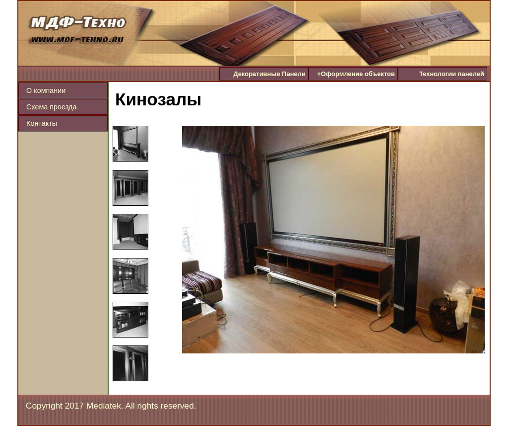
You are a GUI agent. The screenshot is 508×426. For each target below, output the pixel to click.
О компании (45, 90)
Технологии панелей (451, 74)
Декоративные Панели (269, 74)
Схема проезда (51, 107)
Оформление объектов (356, 74)
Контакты (41, 123)
